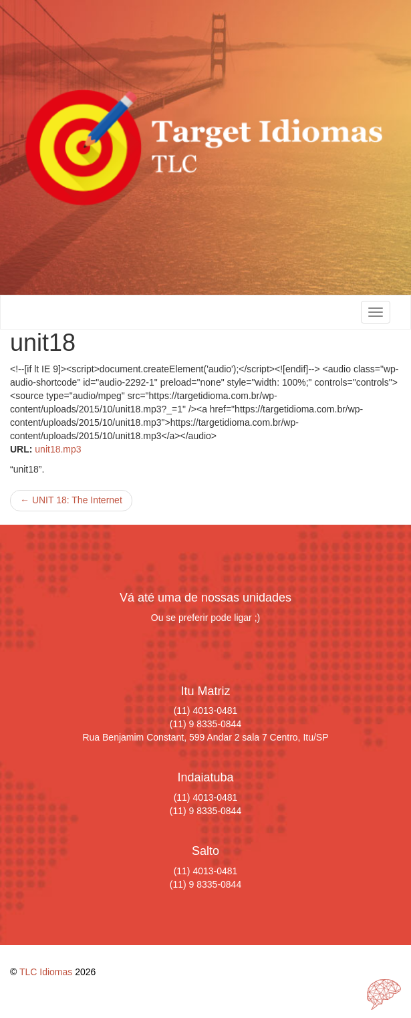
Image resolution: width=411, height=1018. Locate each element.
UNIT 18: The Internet (71, 500)
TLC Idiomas (45, 972)
